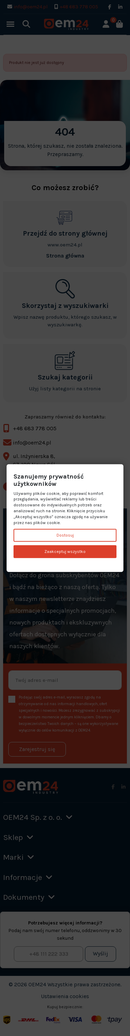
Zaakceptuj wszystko (65, 551)
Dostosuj (65, 535)
